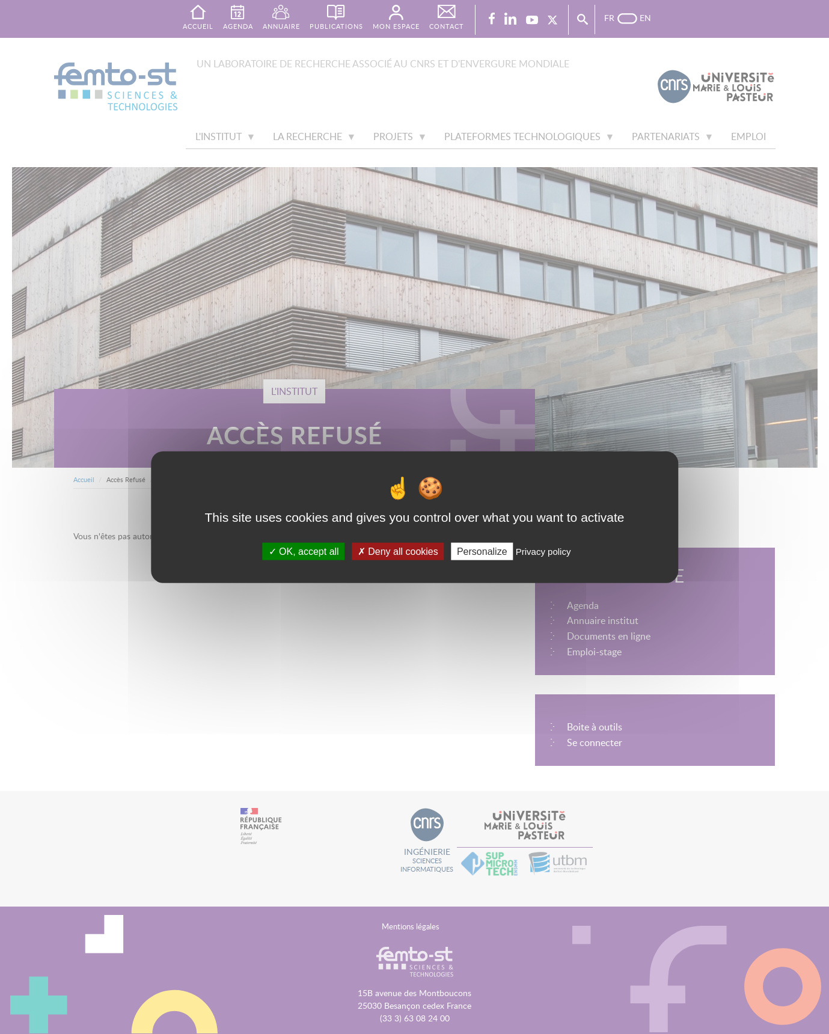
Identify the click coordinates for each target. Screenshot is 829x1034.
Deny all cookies (398, 551)
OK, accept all (304, 551)
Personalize (482, 551)
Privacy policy (543, 551)
